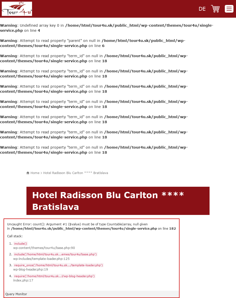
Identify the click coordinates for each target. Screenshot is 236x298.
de (202, 8)
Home (35, 173)
